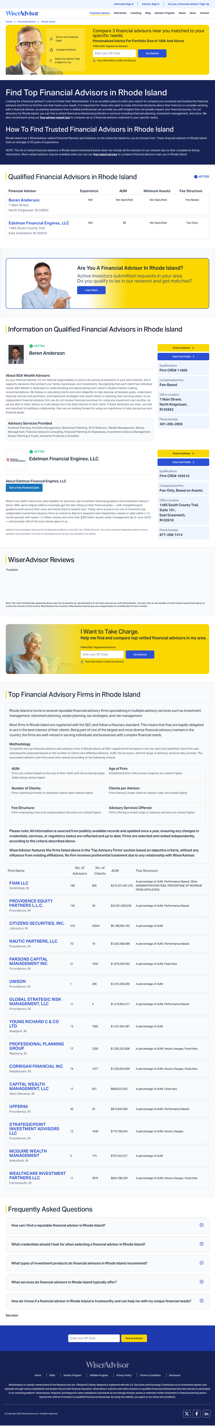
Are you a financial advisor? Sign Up (188, 4)
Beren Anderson (24, 200)
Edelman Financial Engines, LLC (39, 223)
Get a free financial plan (24, 487)
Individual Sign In (124, 4)
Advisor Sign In (150, 4)
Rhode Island (48, 21)
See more (12, 1315)
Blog (148, 13)
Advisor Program (164, 13)
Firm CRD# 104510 (174, 476)
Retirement (120, 13)
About (182, 13)
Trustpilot (12, 570)
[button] (107, 1225)
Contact (204, 13)
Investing (136, 13)
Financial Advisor (100, 13)
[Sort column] (16, 870)
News (193, 13)
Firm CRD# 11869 (173, 370)
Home (9, 21)
